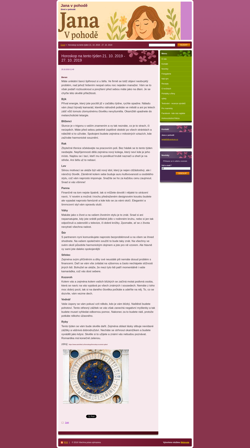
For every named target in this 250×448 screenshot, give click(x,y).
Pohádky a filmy (168, 94)
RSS (66, 442)
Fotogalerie (166, 74)
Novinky (165, 69)
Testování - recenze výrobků (173, 103)
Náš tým (165, 79)
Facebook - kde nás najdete (173, 113)
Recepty (165, 84)
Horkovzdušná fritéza (171, 118)
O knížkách (166, 89)
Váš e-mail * (167, 165)
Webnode (185, 442)
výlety (164, 98)
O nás (164, 59)
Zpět (67, 423)
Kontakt (165, 64)
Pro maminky (167, 108)
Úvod (63, 45)
